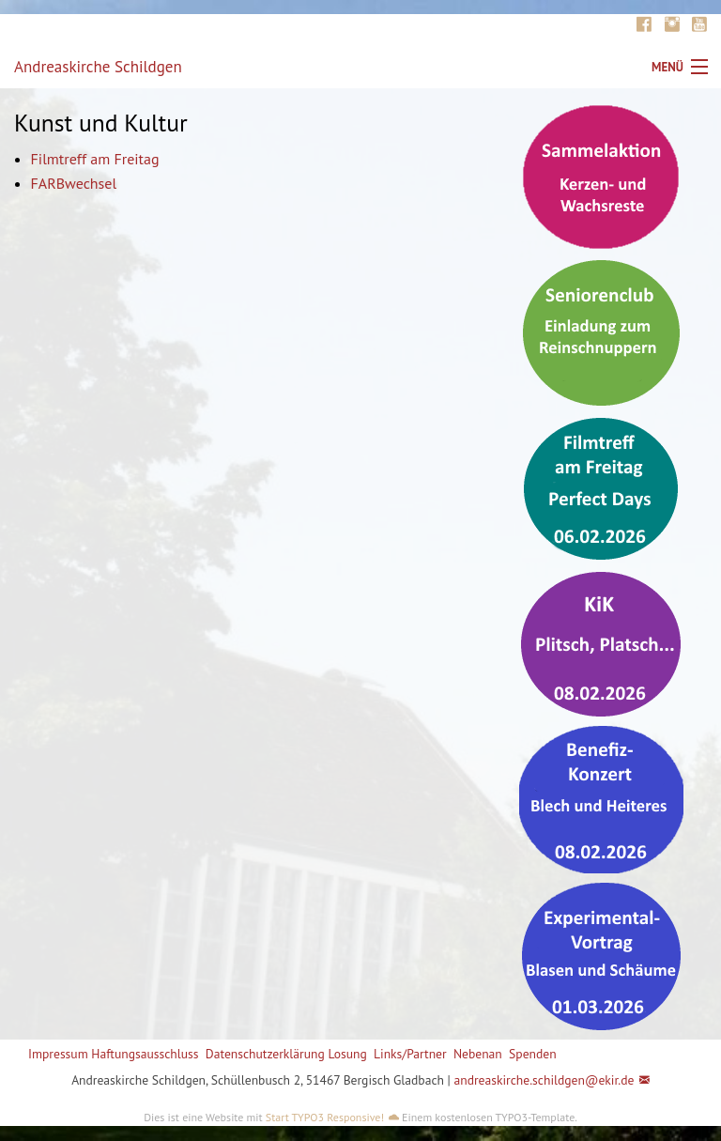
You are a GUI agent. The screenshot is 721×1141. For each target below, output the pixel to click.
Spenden (533, 1053)
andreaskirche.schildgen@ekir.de (543, 1080)
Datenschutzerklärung (265, 1053)
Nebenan (477, 1053)
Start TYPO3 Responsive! (325, 1117)
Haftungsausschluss (144, 1053)
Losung (347, 1053)
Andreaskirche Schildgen (98, 66)
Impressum (58, 1053)
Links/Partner (410, 1053)
